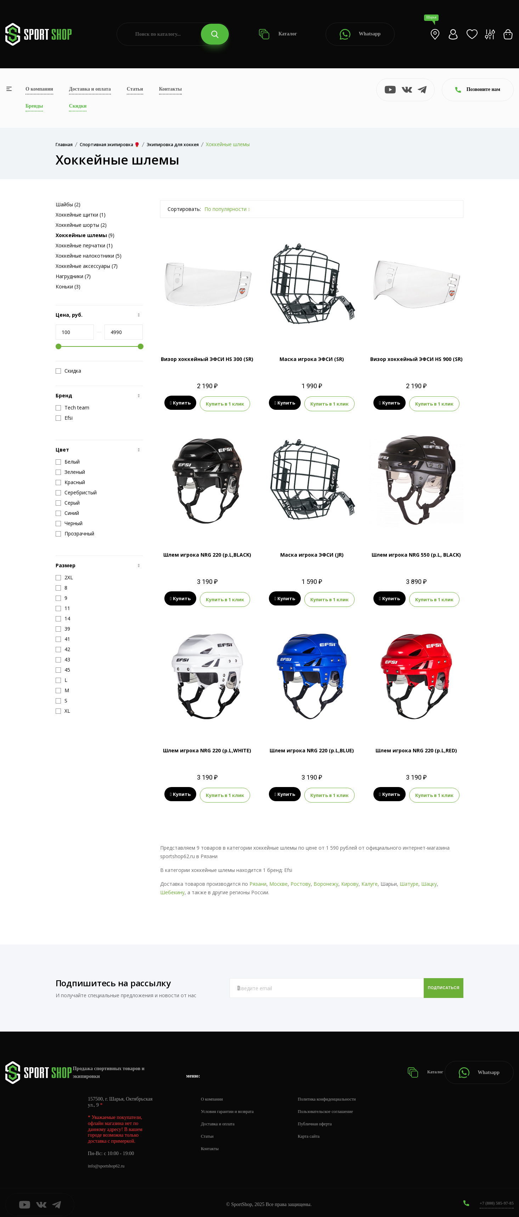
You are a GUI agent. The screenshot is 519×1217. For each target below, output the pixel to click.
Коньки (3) (68, 286)
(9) (85, 235)
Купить (180, 403)
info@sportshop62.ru (109, 1162)
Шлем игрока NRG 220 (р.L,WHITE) (207, 747)
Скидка (68, 370)
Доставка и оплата (90, 89)
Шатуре (409, 880)
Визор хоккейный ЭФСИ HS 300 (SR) (207, 359)
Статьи (135, 89)
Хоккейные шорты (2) (81, 225)
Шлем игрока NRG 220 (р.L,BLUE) (312, 747)
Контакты (170, 89)
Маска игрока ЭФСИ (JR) (312, 553)
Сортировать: (184, 209)
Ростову (300, 880)
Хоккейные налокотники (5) (89, 255)
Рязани (257, 880)
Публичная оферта (326, 1120)
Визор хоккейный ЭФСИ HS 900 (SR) (416, 359)
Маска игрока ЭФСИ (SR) (312, 359)
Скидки (77, 106)
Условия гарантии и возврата (231, 1107)
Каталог (278, 34)
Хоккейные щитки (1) (81, 214)
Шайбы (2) (68, 204)
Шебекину (172, 888)
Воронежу (326, 880)
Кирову (350, 880)
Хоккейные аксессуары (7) (87, 266)
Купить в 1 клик (225, 403)
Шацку (429, 880)
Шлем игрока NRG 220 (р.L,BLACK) (207, 553)
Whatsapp (360, 34)
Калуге (369, 880)
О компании (39, 89)
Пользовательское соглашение (339, 1107)
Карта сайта (319, 1132)
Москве (278, 880)
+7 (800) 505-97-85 (494, 1199)
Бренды (34, 106)
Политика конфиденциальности (340, 1095)
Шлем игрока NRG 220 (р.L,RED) (416, 747)
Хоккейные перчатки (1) (84, 245)
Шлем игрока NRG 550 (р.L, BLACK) (416, 553)
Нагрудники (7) (73, 276)
